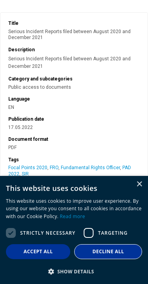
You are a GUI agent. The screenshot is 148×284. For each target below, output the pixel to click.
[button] (74, 271)
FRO (54, 167)
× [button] (139, 184)
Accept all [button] (38, 251)
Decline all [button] (108, 251)
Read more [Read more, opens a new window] (72, 216)
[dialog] (74, 230)
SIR (25, 174)
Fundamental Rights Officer (90, 167)
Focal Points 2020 (27, 167)
